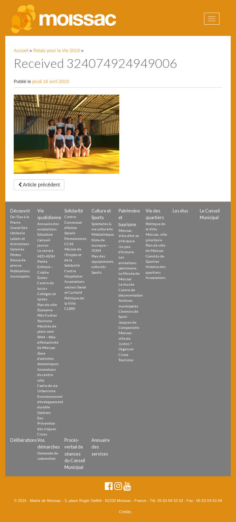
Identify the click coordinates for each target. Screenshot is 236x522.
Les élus (180, 211)
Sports (96, 272)
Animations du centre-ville (46, 374)
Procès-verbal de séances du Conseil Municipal (74, 453)
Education (45, 234)
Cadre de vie (47, 385)
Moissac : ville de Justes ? (126, 338)
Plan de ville (47, 305)
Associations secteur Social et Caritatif (75, 286)
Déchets (44, 412)
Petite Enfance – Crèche (45, 266)
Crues (42, 434)
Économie (45, 310)
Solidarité (73, 211)
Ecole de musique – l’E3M (100, 245)
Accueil (21, 50)
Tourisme (44, 321)
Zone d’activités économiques (48, 358)
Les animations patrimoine (127, 262)
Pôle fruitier (47, 315)
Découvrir (20, 211)
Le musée (126, 284)
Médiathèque (102, 234)
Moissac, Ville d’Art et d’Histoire (129, 235)
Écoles (42, 277)
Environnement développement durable (50, 401)
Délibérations (23, 440)
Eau (40, 418)
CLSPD (69, 308)
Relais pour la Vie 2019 (56, 50)
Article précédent (39, 184)
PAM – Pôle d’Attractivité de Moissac (47, 342)
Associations (156, 277)
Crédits (125, 512)
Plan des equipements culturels (102, 261)
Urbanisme (46, 391)
